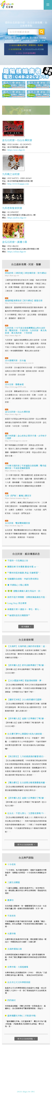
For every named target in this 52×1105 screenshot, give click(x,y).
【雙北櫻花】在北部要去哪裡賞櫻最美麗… (27, 782)
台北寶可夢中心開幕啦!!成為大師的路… (25, 733)
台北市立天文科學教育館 (18, 982)
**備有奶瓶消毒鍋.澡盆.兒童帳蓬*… (24, 572)
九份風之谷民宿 (11, 174)
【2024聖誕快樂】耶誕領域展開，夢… (25, 680)
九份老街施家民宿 (12, 208)
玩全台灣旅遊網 (23, 1084)
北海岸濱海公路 (14, 948)
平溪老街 (11, 915)
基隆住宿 (25, 38)
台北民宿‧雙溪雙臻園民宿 (17, 523)
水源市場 (11, 933)
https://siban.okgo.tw (16, 251)
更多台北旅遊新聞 (26, 844)
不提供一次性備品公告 (17, 560)
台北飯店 (17, 38)
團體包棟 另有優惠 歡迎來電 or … (23, 566)
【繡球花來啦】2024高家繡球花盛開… (25, 699)
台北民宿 (7, 5)
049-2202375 (23, 1089)
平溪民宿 (18, 40)
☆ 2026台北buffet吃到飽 (33, 49)
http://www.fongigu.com (18, 184)
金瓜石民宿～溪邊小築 (14, 242)
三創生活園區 (13, 882)
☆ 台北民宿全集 (14, 49)
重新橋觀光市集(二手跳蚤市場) (21, 1015)
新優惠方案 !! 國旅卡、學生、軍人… (24, 609)
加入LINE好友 (37, 1089)
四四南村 (11, 1000)
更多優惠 (26, 626)
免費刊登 (17, 1087)
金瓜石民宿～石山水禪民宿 (17, 140)
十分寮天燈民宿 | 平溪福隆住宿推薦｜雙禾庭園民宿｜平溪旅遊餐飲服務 (25, 466)
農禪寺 (10, 900)
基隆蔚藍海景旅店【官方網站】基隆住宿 (23, 300)
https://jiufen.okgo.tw (16, 217)
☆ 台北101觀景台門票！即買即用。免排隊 (26, 45)
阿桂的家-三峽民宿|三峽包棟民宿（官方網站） (26, 273)
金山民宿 (42, 40)
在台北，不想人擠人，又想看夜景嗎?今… (26, 813)
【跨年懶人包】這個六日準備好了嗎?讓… (26, 718)
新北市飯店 (34, 38)
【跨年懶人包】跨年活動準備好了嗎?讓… (26, 665)
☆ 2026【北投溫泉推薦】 (26, 53)
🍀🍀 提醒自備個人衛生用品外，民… (24, 590)
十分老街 (11, 864)
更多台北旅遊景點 (26, 1038)
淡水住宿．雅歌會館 (14, 384)
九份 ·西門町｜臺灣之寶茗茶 (18, 495)
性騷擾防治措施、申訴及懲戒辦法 (23, 578)
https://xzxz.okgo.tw (16, 150)
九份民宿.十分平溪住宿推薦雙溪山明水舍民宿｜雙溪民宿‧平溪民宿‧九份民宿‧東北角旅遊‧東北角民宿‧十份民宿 (26, 330)
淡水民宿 (26, 40)
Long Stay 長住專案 (16, 603)
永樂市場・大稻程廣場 (17, 966)
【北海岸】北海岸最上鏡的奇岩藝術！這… (27, 646)
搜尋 (41, 32)
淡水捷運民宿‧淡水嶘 (15, 360)
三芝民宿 (34, 40)
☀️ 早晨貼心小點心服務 (18, 584)
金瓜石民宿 (9, 40)
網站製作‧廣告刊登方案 (32, 1087)
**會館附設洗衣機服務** (18, 615)
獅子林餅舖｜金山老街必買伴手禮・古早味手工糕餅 (26, 436)
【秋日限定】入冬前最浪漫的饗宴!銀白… (26, 756)
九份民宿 (42, 38)
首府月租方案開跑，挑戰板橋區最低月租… (27, 597)
